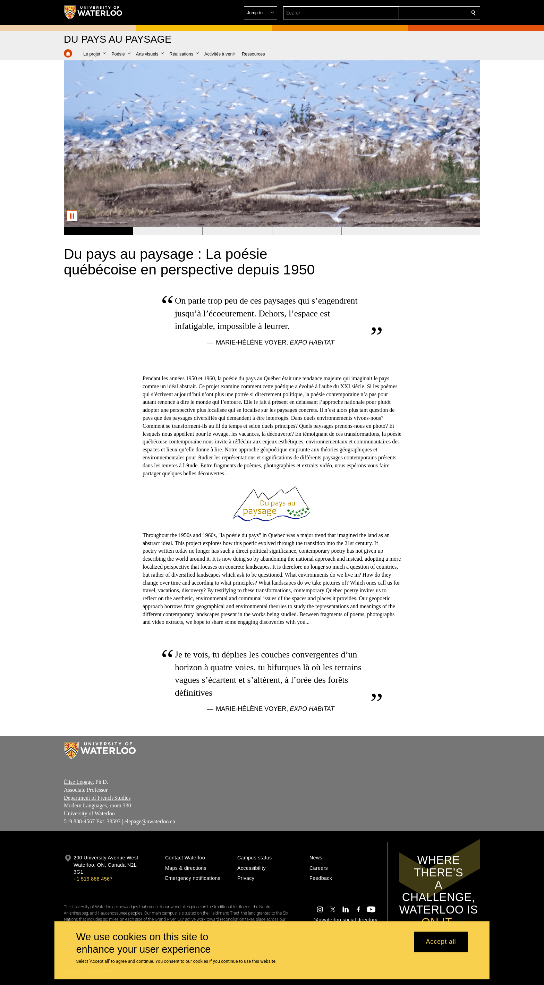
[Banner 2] (167, 231)
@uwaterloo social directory (345, 920)
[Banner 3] (237, 231)
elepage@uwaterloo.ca (150, 821)
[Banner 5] (376, 231)
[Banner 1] (98, 231)
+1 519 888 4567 (93, 879)
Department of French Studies (97, 797)
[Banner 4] (306, 231)
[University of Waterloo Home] (93, 12)
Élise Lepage (78, 782)
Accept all (441, 942)
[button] (423, 13)
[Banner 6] (445, 231)
